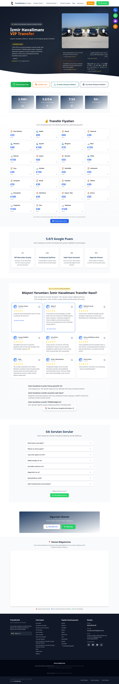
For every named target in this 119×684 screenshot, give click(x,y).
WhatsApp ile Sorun (59, 495)
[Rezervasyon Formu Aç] (115, 21)
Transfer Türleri (38, 3)
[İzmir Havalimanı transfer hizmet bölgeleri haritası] (59, 578)
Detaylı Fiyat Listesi (59, 221)
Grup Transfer (39, 634)
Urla (62, 637)
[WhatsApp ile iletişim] (115, 15)
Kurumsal (81, 3)
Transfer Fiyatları (65, 3)
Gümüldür (64, 643)
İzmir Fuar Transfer (41, 637)
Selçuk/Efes (64, 639)
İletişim (38, 653)
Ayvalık (63, 641)
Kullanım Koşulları (95, 680)
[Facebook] (93, 644)
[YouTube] (97, 644)
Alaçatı (63, 630)
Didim (63, 632)
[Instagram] (88, 644)
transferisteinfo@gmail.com (95, 630)
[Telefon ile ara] (115, 10)
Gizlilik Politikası (84, 680)
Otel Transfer (39, 632)
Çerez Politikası (105, 680)
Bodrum (63, 625)
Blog (73, 3)
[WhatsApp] (101, 644)
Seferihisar (64, 634)
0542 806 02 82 (91, 625)
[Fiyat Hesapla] (115, 26)
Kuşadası (63, 628)
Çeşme (63, 623)
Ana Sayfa (28, 3)
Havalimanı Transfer (41, 625)
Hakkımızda (39, 651)
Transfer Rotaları (52, 3)
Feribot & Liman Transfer (42, 628)
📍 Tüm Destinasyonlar (67, 646)
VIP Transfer (39, 630)
